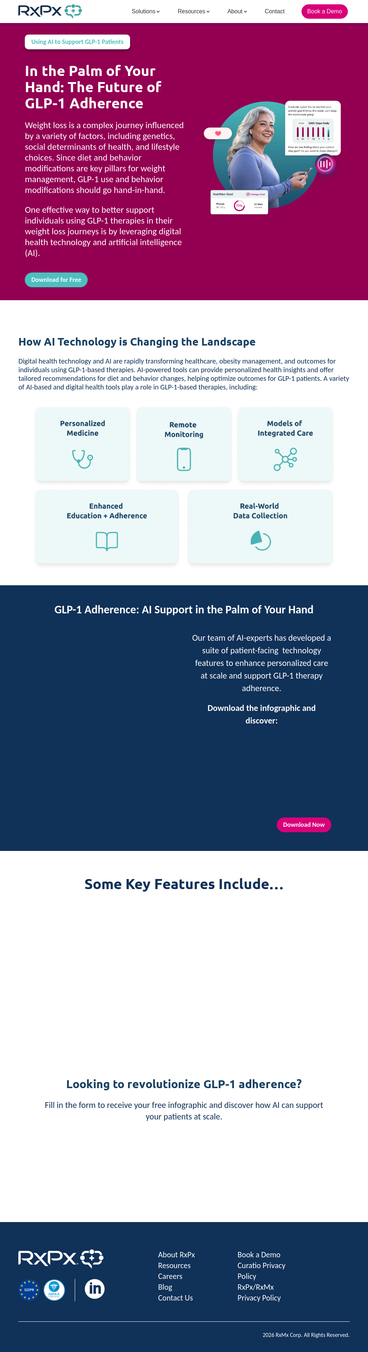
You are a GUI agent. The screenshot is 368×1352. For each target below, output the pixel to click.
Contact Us (175, 1298)
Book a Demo (324, 11)
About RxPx (176, 1254)
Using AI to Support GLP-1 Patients (77, 42)
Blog (165, 1287)
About (235, 11)
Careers (170, 1276)
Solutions (144, 11)
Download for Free (56, 280)
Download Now (304, 825)
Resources (191, 11)
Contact (275, 11)
